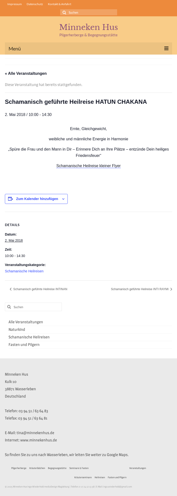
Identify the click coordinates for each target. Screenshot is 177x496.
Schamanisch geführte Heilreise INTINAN (39, 289)
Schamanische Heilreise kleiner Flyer (88, 166)
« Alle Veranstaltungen (26, 73)
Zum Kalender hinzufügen (37, 199)
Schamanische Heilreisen (24, 271)
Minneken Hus (88, 27)
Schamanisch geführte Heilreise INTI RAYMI (140, 289)
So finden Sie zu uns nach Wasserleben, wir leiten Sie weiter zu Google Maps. (67, 454)
